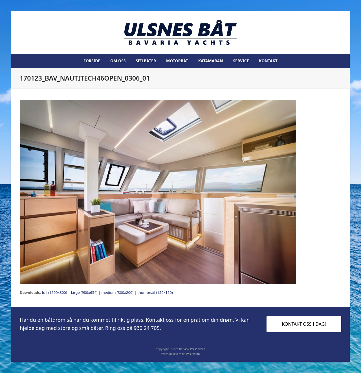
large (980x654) (84, 292)
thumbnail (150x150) (155, 292)
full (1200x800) (54, 292)
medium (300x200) (117, 292)
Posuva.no (193, 354)
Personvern (197, 349)
